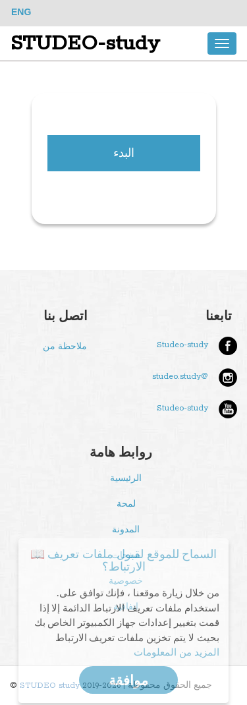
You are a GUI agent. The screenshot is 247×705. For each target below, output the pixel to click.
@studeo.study (180, 376)
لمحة (126, 504)
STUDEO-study (85, 43)
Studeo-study (182, 345)
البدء (123, 152)
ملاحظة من (65, 347)
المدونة (126, 530)
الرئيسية (126, 479)
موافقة (128, 680)
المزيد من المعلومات (176, 651)
